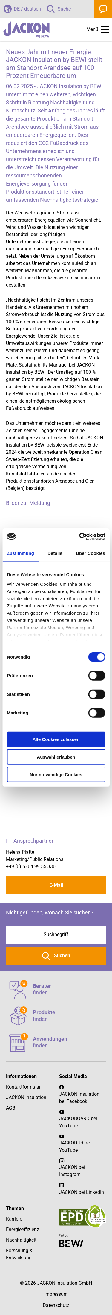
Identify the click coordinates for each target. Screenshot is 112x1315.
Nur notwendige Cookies (56, 774)
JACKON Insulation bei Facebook (79, 1093)
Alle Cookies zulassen (56, 739)
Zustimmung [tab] (20, 553)
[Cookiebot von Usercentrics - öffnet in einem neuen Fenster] (79, 536)
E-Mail (56, 885)
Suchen (61, 955)
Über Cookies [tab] (90, 553)
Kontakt (103, 9)
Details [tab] (54, 553)
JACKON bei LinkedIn (81, 1188)
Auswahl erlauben (56, 756)
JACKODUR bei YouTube (75, 1146)
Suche (64, 9)
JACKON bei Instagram (72, 1170)
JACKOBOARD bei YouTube (78, 1122)
